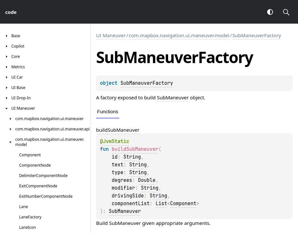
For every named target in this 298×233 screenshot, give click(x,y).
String (132, 157)
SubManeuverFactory (256, 35)
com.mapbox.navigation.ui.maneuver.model (179, 35)
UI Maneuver (111, 35)
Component (183, 203)
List (161, 203)
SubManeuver (173, 97)
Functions (107, 111)
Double (146, 180)
